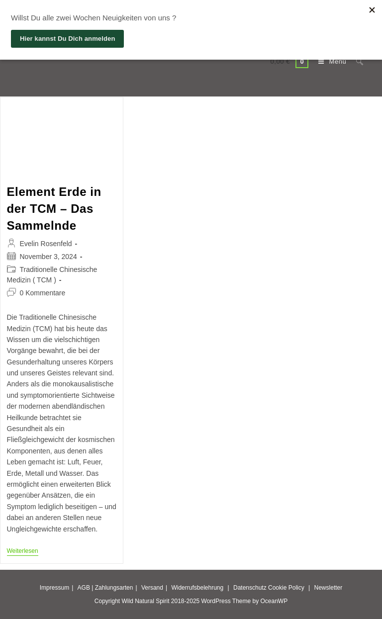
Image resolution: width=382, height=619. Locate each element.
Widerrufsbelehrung (197, 587)
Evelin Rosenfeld (46, 244)
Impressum (54, 587)
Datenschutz (250, 587)
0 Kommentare (43, 293)
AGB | (86, 587)
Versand (152, 587)
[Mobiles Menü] (330, 61)
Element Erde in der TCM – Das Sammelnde (54, 208)
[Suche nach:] (356, 61)
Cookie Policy (286, 587)
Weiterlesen (22, 551)
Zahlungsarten (114, 587)
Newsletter (328, 587)
